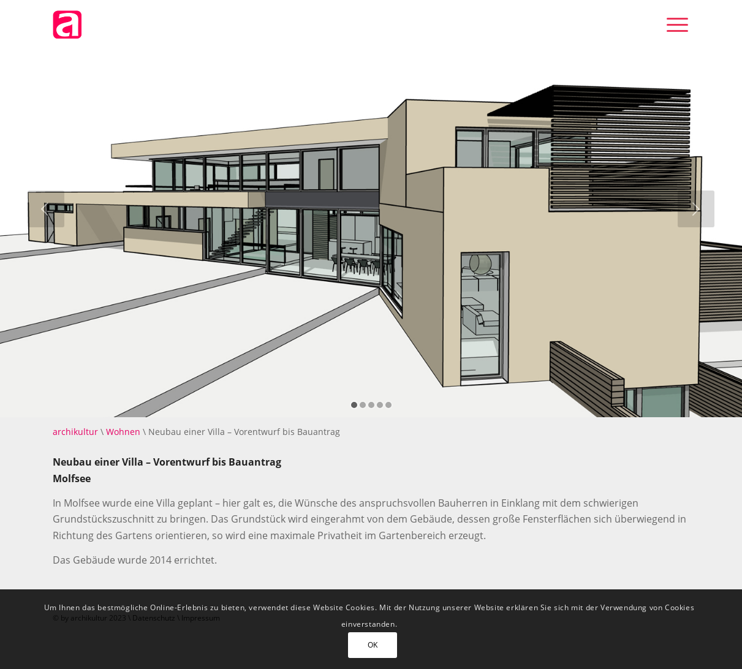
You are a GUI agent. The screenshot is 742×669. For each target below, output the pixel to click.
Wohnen (123, 431)
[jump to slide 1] (354, 405)
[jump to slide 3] (371, 405)
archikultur (75, 431)
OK (373, 645)
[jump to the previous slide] (46, 209)
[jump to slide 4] (380, 405)
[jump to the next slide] (696, 209)
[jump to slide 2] (362, 405)
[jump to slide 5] (388, 405)
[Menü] (673, 24)
